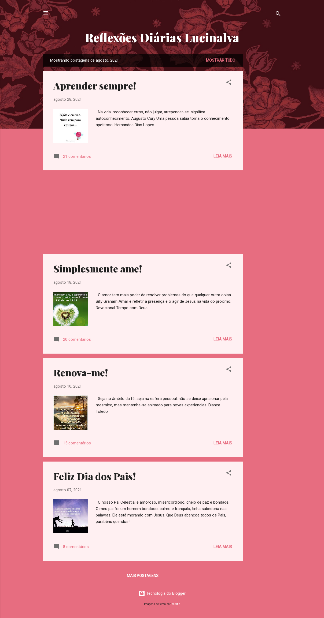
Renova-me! (80, 372)
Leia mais (222, 156)
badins (175, 604)
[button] (229, 83)
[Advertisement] (264, 134)
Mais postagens (143, 576)
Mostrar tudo (220, 60)
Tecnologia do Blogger (162, 593)
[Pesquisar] (278, 14)
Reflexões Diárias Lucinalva (162, 37)
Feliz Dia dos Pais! (94, 476)
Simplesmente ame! (97, 268)
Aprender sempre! (94, 85)
